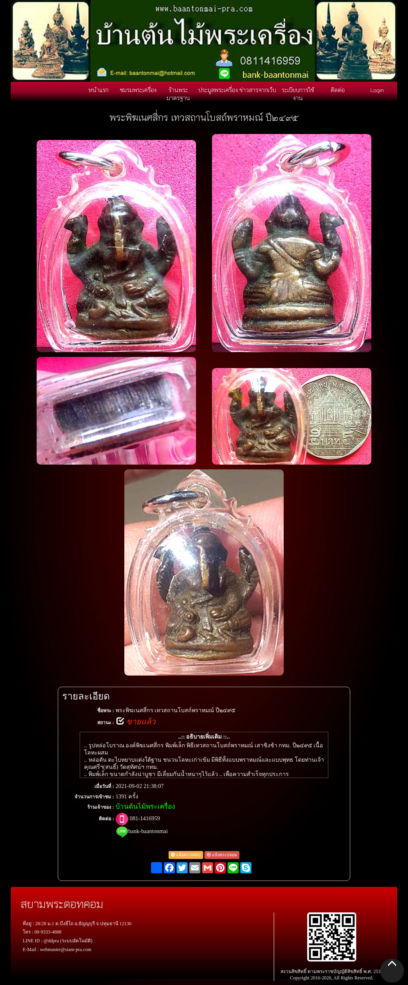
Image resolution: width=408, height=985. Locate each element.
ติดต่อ (338, 90)
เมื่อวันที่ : (104, 786)
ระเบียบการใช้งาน (298, 94)
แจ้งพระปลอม (222, 855)
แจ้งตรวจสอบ (186, 855)
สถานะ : (105, 722)
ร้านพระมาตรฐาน (178, 94)
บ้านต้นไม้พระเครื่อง (145, 806)
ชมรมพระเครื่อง (138, 90)
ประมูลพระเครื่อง (218, 90)
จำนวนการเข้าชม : (94, 797)
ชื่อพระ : (105, 710)
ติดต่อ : (106, 818)
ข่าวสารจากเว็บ (257, 90)
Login (377, 90)
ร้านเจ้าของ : (100, 807)
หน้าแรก (98, 90)
